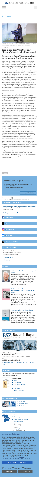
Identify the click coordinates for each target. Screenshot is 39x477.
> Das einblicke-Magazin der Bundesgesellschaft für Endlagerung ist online (23, 290)
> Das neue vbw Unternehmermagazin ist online (24, 271)
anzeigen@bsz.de (14, 360)
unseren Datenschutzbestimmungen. (13, 457)
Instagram (10, 229)
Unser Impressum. (25, 458)
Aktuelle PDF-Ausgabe (19, 384)
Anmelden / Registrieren (28, 193)
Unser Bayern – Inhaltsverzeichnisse (19, 389)
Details (27, 471)
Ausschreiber (9, 257)
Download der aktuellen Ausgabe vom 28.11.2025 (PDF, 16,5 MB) (19, 363)
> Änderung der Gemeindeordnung (22, 310)
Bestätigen (9, 471)
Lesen (15, 380)
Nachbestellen (17, 382)
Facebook (9, 217)
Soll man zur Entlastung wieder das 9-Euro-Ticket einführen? (19, 206)
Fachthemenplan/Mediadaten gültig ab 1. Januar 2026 (20, 422)
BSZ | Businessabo (23, 403)
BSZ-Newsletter (12, 241)
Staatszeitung (17, 415)
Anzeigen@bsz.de (18, 429)
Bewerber (8, 260)
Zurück (5, 173)
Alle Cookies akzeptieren (17, 462)
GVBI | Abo (22, 405)
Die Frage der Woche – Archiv (11, 213)
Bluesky (9, 235)
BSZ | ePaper (22, 401)
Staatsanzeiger (17, 416)
